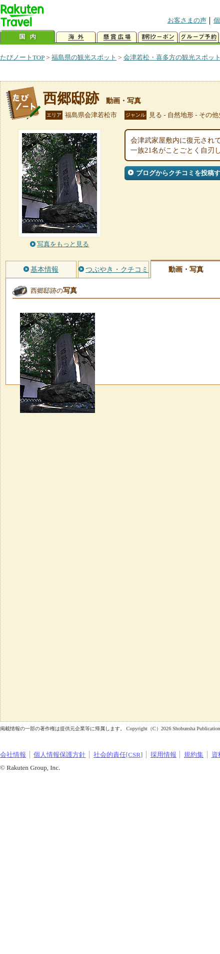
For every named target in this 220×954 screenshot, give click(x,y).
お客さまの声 (187, 20)
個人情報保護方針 (60, 754)
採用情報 (163, 754)
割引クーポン (158, 37)
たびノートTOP (22, 57)
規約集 (194, 754)
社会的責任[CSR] (118, 754)
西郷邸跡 (71, 98)
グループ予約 (199, 37)
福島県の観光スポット (84, 57)
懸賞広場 (117, 37)
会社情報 (13, 754)
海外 (76, 37)
